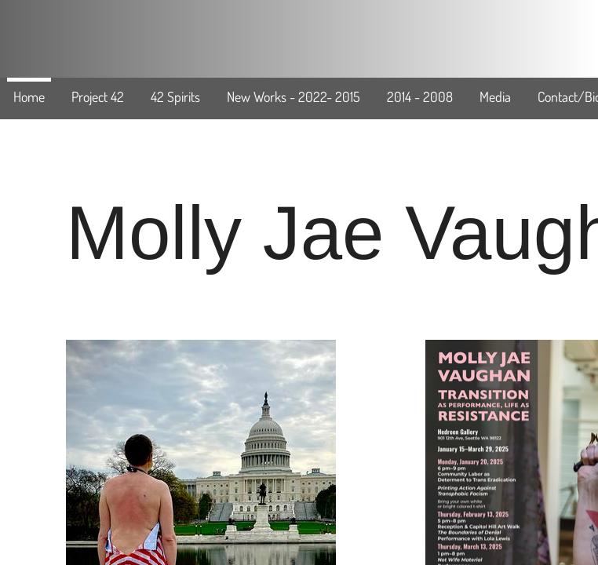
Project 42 (97, 96)
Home (29, 96)
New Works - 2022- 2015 (293, 96)
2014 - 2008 (420, 96)
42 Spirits (175, 96)
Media (495, 96)
